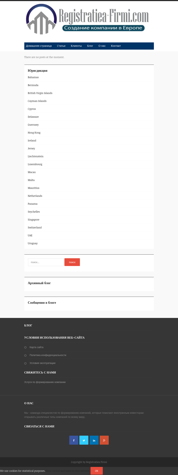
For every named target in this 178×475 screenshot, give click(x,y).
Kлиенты (76, 45)
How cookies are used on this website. (68, 470)
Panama (32, 203)
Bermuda (33, 85)
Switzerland (35, 227)
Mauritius (33, 188)
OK (96, 470)
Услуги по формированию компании (45, 382)
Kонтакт (116, 45)
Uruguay (33, 243)
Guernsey (33, 124)
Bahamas (33, 77)
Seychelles (34, 211)
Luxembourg (35, 164)
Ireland (32, 140)
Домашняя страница (39, 45)
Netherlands (35, 196)
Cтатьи (61, 45)
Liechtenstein (36, 156)
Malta (31, 180)
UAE (30, 235)
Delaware (33, 116)
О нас (102, 45)
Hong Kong (34, 132)
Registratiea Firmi (96, 462)
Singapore (33, 219)
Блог (90, 45)
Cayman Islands (37, 101)
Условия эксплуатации (43, 363)
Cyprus (32, 109)
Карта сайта (37, 347)
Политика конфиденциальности (48, 355)
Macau (32, 172)
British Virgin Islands (40, 93)
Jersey (31, 148)
